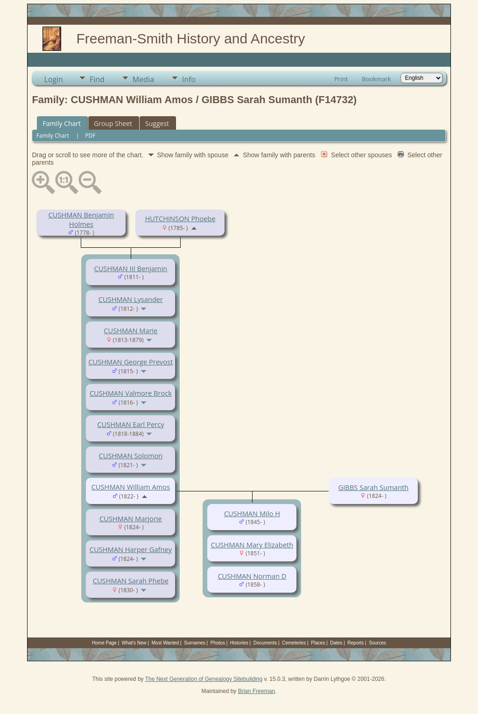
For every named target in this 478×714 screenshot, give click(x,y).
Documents (265, 642)
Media (143, 79)
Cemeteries (294, 642)
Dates (336, 642)
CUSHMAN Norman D (252, 576)
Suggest (157, 123)
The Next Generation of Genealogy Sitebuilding (204, 679)
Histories (239, 642)
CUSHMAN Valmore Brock (131, 393)
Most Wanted (165, 642)
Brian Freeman (256, 691)
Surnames (194, 642)
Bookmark (376, 79)
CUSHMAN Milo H (252, 513)
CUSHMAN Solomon (131, 455)
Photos (218, 642)
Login (53, 79)
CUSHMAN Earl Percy (130, 424)
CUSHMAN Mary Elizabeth (252, 544)
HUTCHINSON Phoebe (180, 218)
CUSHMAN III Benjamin (130, 268)
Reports (355, 642)
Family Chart (61, 123)
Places (318, 642)
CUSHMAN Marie (130, 330)
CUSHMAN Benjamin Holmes (81, 219)
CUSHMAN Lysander (130, 299)
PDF (90, 136)
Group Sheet (113, 123)
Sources (377, 642)
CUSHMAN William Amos (130, 486)
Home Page (104, 642)
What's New (134, 642)
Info (189, 79)
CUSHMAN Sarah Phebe (131, 580)
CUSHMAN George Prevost (130, 361)
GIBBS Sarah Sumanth (373, 487)
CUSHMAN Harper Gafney (131, 549)
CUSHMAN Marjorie (130, 518)
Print (341, 79)
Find (97, 79)
